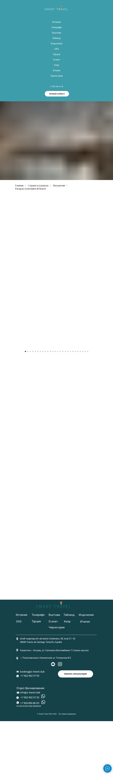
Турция (56, 54)
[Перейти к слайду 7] (40, 404)
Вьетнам (56, 32)
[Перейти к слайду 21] (75, 404)
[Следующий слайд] (107, 374)
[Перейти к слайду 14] (57, 404)
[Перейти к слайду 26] (87, 404)
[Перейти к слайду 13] (55, 404)
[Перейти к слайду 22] (77, 404)
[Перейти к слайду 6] (37, 404)
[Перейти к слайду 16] (62, 404)
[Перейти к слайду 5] (35, 404)
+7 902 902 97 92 (56, 86)
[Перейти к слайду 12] (52, 404)
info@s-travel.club (30, 745)
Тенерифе (56, 27)
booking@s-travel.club (32, 724)
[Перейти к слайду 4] (32, 404)
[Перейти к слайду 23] (80, 404)
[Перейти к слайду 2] (27, 404)
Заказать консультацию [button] (75, 727)
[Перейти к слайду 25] (85, 404)
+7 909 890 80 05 (29, 756)
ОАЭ (56, 49)
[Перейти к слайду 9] (45, 404)
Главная (19, 185)
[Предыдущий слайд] (5, 374)
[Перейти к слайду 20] (72, 404)
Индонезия (56, 43)
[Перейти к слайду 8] (42, 404)
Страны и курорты (38, 185)
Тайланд (56, 38)
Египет (56, 59)
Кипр (56, 65)
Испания (56, 22)
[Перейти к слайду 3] (30, 404)
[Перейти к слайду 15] (60, 404)
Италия (56, 70)
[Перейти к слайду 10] (47, 404)
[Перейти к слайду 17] (65, 404)
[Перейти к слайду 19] (70, 404)
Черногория (56, 76)
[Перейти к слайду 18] (67, 404)
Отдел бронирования (30, 741)
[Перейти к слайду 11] (50, 404)
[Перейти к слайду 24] (82, 404)
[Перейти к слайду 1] (25, 404)
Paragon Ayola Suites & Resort (30, 188)
